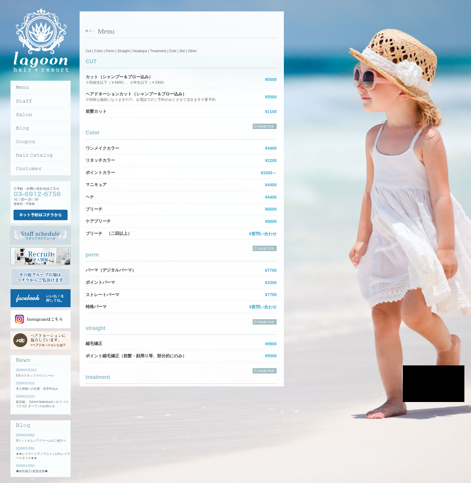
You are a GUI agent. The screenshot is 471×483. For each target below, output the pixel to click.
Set (182, 51)
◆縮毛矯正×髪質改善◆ (32, 471)
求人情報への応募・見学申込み (37, 388)
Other (192, 51)
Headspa (140, 51)
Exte (172, 51)
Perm (110, 51)
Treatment (158, 51)
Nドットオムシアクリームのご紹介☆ (41, 440)
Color (98, 51)
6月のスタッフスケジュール (35, 375)
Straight (123, 51)
